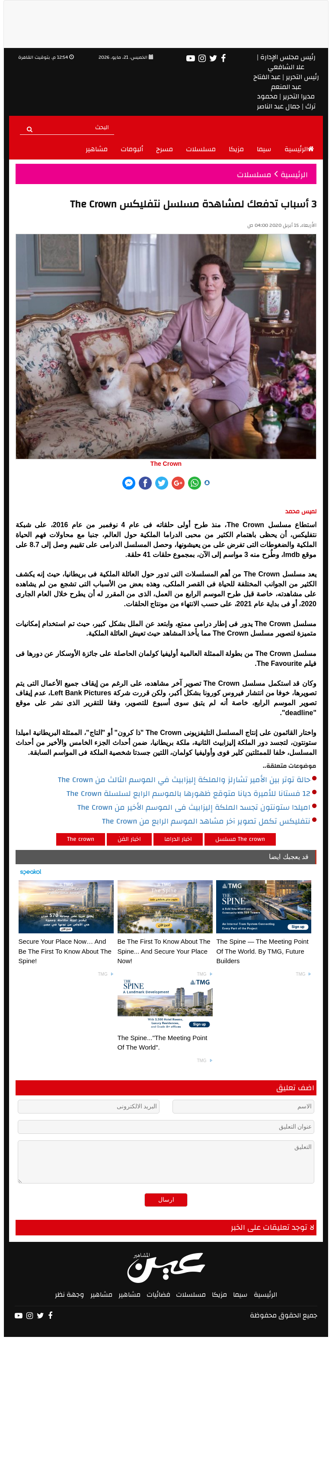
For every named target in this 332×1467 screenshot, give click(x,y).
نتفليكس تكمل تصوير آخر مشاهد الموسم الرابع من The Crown (209, 821)
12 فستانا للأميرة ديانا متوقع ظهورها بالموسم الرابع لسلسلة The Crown (191, 793)
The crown (80, 839)
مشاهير (97, 149)
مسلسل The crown (240, 839)
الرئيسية (299, 149)
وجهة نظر (69, 1294)
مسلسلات (201, 149)
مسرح (164, 149)
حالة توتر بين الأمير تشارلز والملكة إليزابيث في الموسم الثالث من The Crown (187, 780)
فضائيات (158, 1294)
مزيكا (236, 149)
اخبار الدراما (178, 839)
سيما (264, 149)
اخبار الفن (129, 839)
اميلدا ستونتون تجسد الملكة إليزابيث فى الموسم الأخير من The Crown (196, 807)
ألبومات (132, 149)
